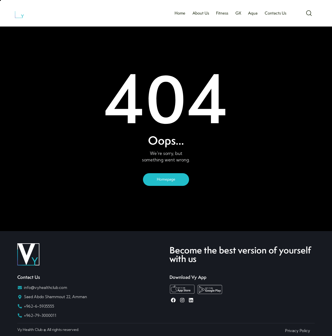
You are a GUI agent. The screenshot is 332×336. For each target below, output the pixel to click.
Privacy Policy (297, 330)
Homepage (166, 179)
